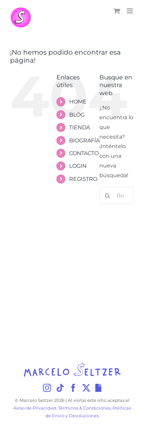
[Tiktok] (60, 388)
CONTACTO (84, 153)
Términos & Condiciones (84, 408)
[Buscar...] (116, 195)
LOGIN (78, 166)
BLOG (77, 115)
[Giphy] (98, 388)
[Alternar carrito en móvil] (116, 10)
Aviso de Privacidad (34, 408)
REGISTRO (83, 179)
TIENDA (79, 127)
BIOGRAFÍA (84, 140)
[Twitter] (86, 388)
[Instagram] (47, 388)
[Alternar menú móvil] (130, 10)
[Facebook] (73, 388)
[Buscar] (107, 195)
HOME (78, 101)
